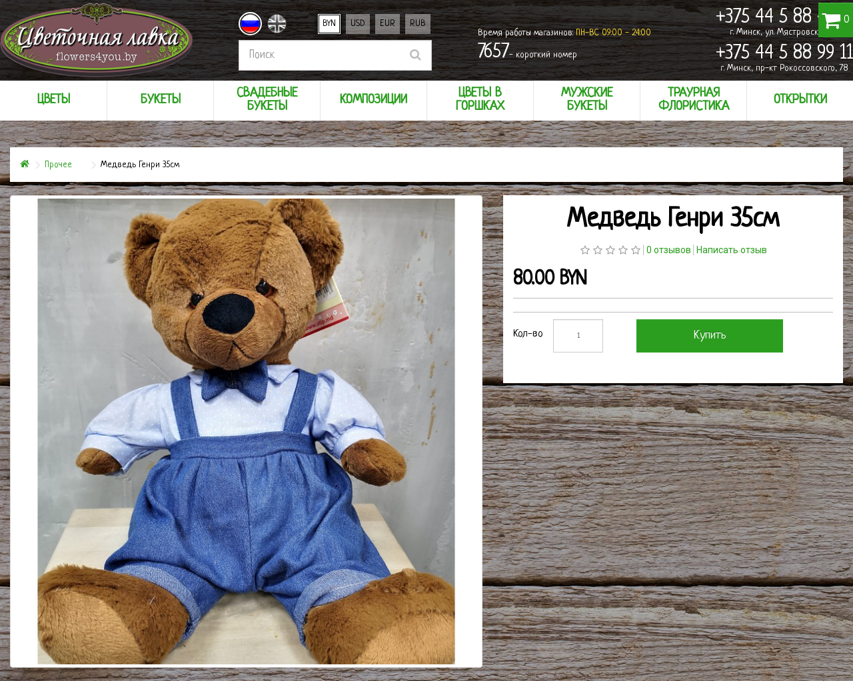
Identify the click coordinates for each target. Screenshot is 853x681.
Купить (710, 335)
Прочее (58, 165)
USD (358, 24)
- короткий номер (527, 52)
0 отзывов (668, 250)
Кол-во (528, 334)
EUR (387, 24)
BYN (329, 24)
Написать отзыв (731, 250)
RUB (418, 24)
